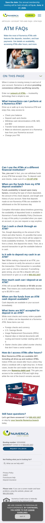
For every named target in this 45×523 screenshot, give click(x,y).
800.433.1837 (28, 445)
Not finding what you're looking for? (17, 459)
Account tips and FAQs (21, 21)
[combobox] (22, 463)
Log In (30, 15)
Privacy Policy (8, 473)
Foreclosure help (9, 477)
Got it (22, 516)
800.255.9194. (8, 493)
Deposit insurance (9, 480)
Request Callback (18, 449)
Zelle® (5, 475)
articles (6, 21)
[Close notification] (42, 5)
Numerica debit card (21, 370)
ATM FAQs (38, 21)
